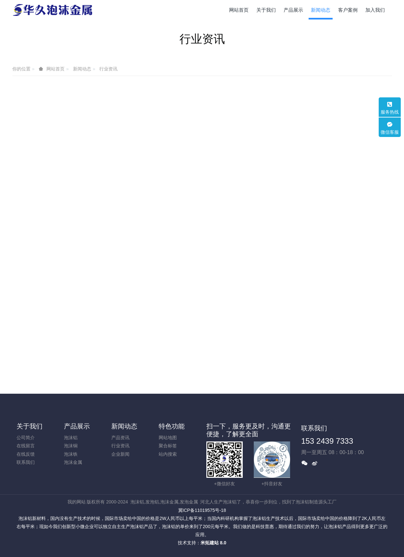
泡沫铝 (71, 437)
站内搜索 (168, 454)
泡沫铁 (71, 454)
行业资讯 (108, 68)
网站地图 (168, 437)
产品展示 (77, 426)
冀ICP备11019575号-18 (202, 510)
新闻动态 (82, 68)
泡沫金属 (73, 462)
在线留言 (26, 445)
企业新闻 (120, 454)
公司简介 (26, 437)
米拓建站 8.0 (213, 542)
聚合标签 (168, 445)
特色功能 (172, 426)
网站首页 (239, 10)
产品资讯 (120, 437)
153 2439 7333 (327, 441)
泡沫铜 (71, 445)
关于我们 (30, 426)
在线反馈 (26, 454)
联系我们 (26, 462)
